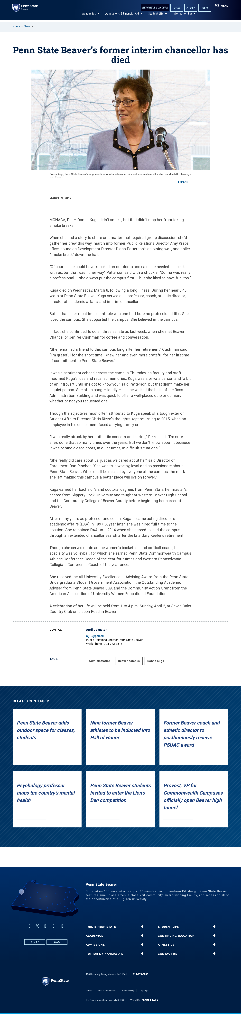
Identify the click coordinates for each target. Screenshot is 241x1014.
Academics (89, 16)
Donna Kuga (155, 661)
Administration (100, 661)
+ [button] (142, 926)
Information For (182, 16)
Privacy (89, 990)
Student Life (155, 16)
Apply (190, 7)
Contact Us (167, 953)
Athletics (166, 944)
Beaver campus (129, 661)
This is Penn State (101, 926)
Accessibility (128, 990)
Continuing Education (176, 935)
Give (176, 7)
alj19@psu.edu (95, 636)
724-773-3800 (140, 974)
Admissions (95, 944)
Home (16, 26)
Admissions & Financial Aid (122, 16)
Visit (204, 7)
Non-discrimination (107, 990)
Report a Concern (154, 7)
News (27, 26)
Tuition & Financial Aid (104, 953)
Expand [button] (183, 182)
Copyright (144, 990)
